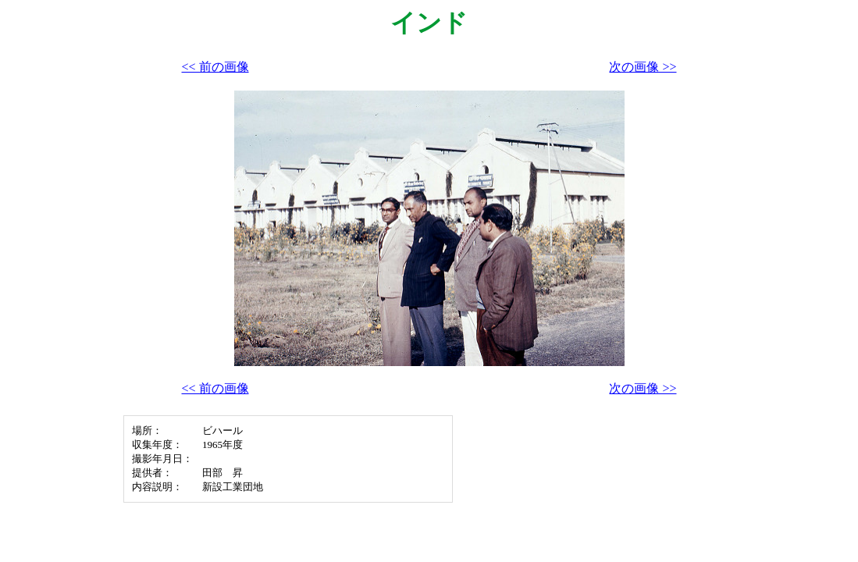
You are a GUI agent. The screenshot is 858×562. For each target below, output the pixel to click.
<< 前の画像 (215, 66)
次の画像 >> (642, 66)
